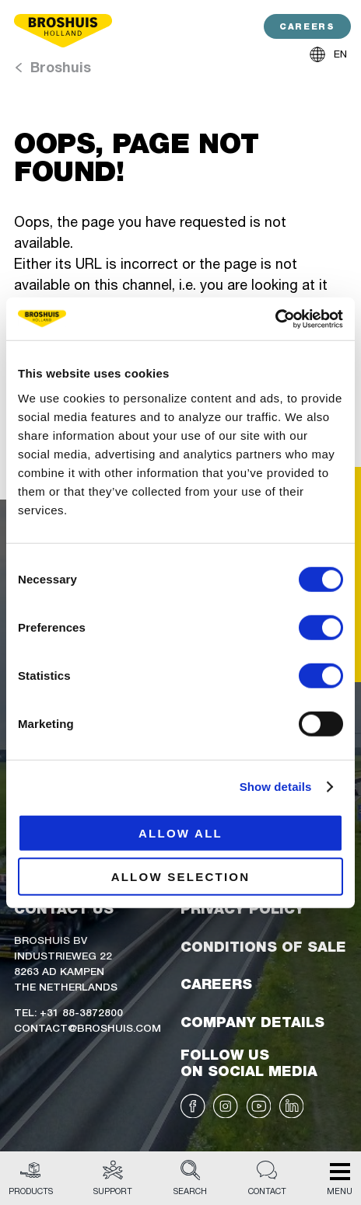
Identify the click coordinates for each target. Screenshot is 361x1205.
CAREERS (307, 27)
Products (31, 1178)
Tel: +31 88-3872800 (68, 1011)
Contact (267, 1178)
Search (190, 1178)
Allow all (180, 832)
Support (112, 1178)
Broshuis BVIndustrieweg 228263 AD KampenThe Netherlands (65, 963)
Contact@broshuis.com (87, 1027)
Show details (276, 786)
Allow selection (181, 876)
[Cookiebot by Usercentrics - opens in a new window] (275, 318)
